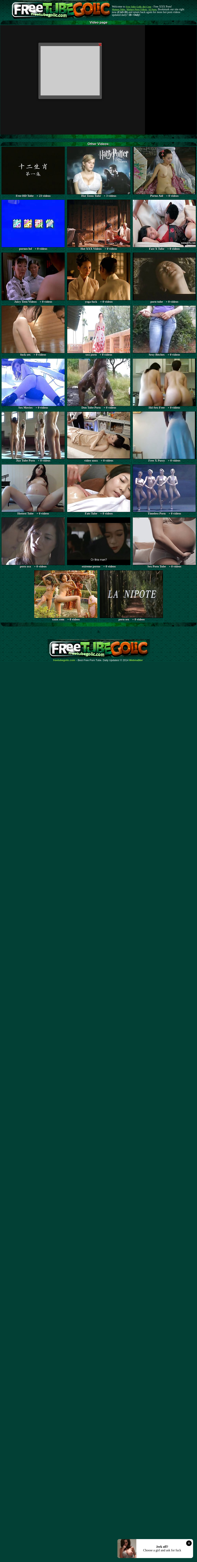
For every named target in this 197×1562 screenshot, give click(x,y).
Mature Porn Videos (136, 9)
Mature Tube (118, 9)
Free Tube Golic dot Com (138, 6)
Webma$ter (136, 660)
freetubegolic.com (64, 660)
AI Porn (152, 9)
